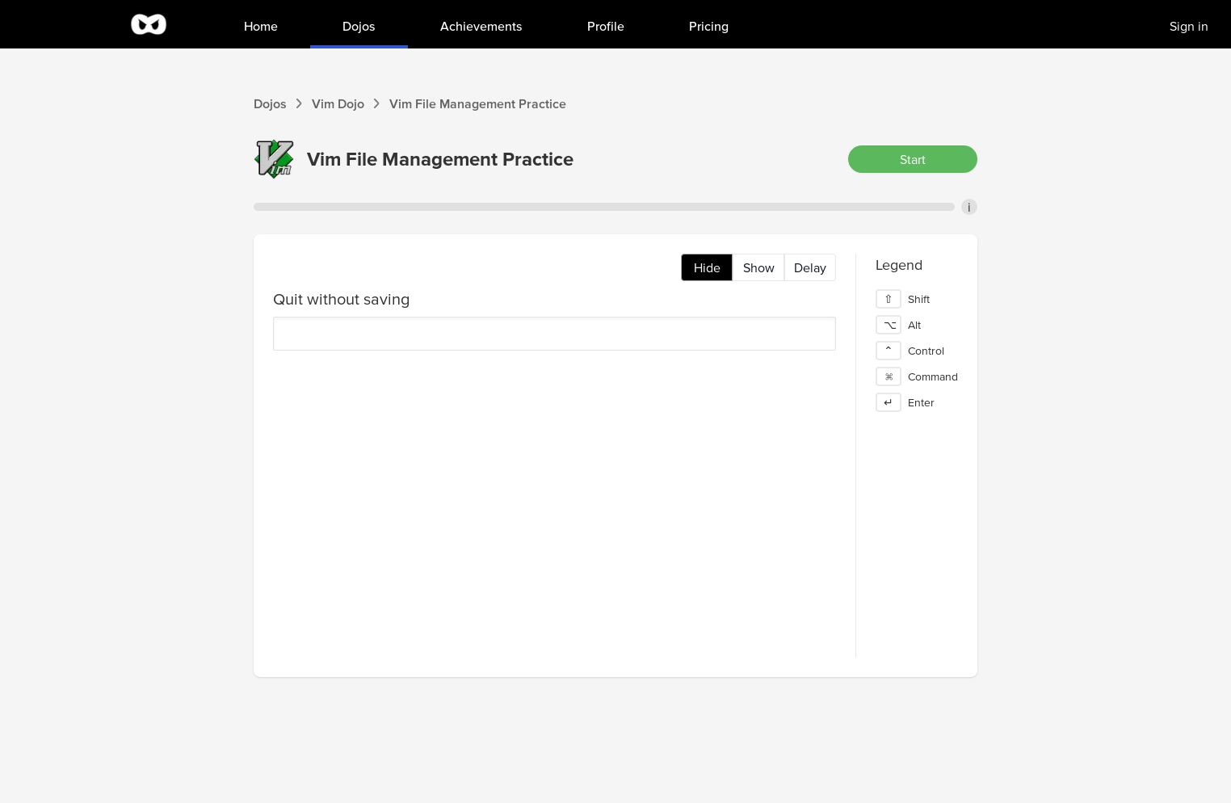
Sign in (1189, 26)
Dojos (270, 103)
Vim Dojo (338, 103)
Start (913, 159)
